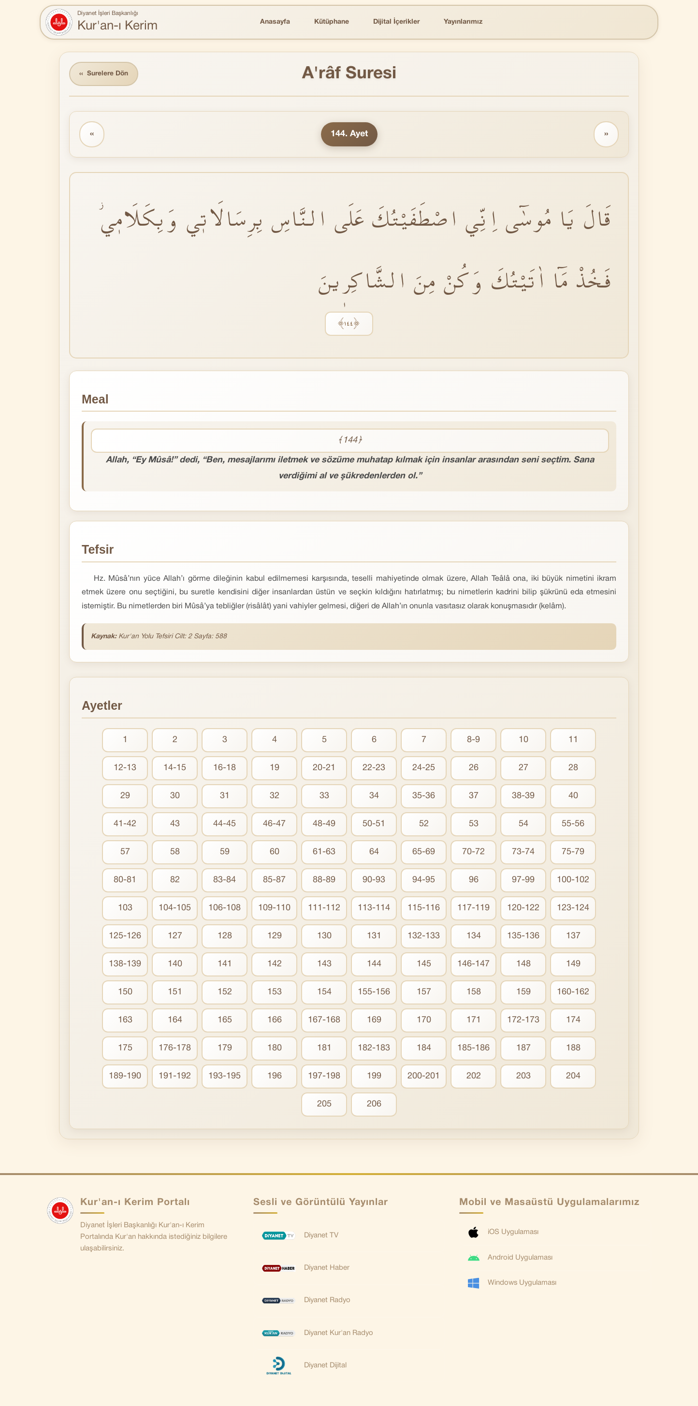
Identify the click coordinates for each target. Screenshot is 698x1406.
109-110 (274, 908)
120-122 (523, 908)
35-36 (423, 796)
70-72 (473, 852)
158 (473, 993)
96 (474, 880)
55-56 (573, 824)
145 (424, 965)
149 (573, 965)
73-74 (523, 852)
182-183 (374, 1049)
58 (175, 852)
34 (374, 796)
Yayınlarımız (463, 22)
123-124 (573, 908)
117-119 (473, 908)
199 (374, 1077)
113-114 (374, 908)
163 (125, 1021)
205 (324, 1105)
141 (225, 965)
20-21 (324, 768)
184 (424, 1049)
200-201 (423, 1077)
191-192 (175, 1077)
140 (175, 965)
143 (324, 965)
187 (523, 1049)
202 (473, 1077)
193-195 (224, 1077)
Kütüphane (331, 22)
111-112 (324, 908)
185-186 (473, 1049)
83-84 (224, 880)
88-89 (324, 880)
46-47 (274, 824)
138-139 (125, 965)
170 (424, 1021)
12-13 (125, 768)
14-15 (174, 768)
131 (374, 937)
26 (474, 768)
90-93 (374, 880)
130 (324, 937)
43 (175, 824)
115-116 (423, 908)
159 (523, 993)
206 (374, 1105)
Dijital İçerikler (396, 22)
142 (274, 965)
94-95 (423, 880)
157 (424, 993)
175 (125, 1049)
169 (374, 1021)
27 (523, 768)
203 (523, 1077)
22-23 (374, 768)
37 (474, 796)
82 (175, 880)
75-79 (573, 852)
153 (274, 993)
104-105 (175, 908)
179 (225, 1049)
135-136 (523, 937)
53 (474, 824)
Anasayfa (275, 22)
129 (274, 937)
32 (274, 796)
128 (225, 937)
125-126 (125, 937)
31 (225, 796)
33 (324, 796)
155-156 (374, 993)
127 (175, 937)
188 (573, 1049)
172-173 (523, 1021)
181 (324, 1049)
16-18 (224, 768)
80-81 (125, 880)
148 (523, 965)
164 (175, 1021)
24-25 (423, 768)
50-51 (374, 824)
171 (473, 1021)
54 (523, 824)
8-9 (473, 740)
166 (274, 1021)
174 (573, 1021)
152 (225, 993)
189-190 (125, 1077)
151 (175, 993)
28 (573, 768)
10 (523, 740)
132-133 (423, 937)
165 (225, 1021)
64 (374, 852)
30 (175, 796)
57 (125, 852)
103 (125, 908)
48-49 (324, 824)
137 (573, 937)
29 (125, 796)
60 (274, 852)
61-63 (324, 852)
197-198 (324, 1077)
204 (573, 1077)
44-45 (224, 824)
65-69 (423, 852)
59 (225, 852)
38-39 (523, 796)
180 (274, 1049)
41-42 (125, 824)
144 (374, 965)
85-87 (274, 880)
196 (274, 1077)
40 (573, 796)
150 (125, 993)
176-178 (175, 1049)
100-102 (573, 880)
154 (324, 993)
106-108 (224, 908)
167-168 (324, 1021)
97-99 (523, 880)
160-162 (573, 993)
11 (573, 740)
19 (274, 768)
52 (424, 824)
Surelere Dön (104, 74)
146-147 (473, 965)
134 (473, 937)
